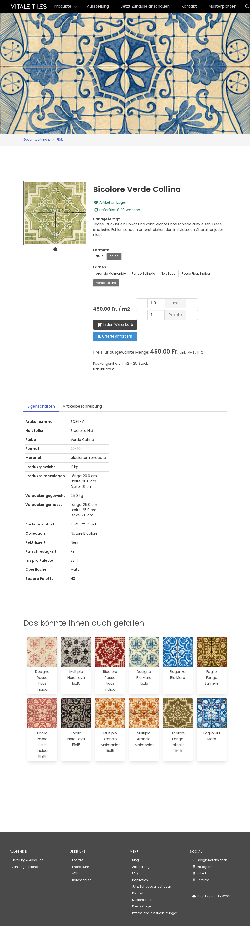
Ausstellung (98, 6)
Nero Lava (168, 273)
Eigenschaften (41, 406)
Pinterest (200, 880)
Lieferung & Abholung (28, 860)
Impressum (80, 867)
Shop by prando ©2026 (211, 896)
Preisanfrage (141, 906)
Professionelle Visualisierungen (155, 913)
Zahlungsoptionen (26, 867)
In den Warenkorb (115, 324)
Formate (101, 249)
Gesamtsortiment (36, 139)
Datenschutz (81, 880)
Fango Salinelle (143, 273)
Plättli (60, 139)
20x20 (114, 256)
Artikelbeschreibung (82, 406)
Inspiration (140, 880)
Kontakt (189, 6)
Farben (99, 267)
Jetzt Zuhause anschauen (145, 6)
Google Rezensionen (209, 860)
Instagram (202, 867)
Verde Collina (106, 283)
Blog (135, 860)
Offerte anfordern (115, 336)
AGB (75, 873)
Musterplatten (222, 6)
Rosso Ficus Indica (196, 273)
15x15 (100, 256)
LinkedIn (200, 873)
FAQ (135, 873)
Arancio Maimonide (111, 273)
